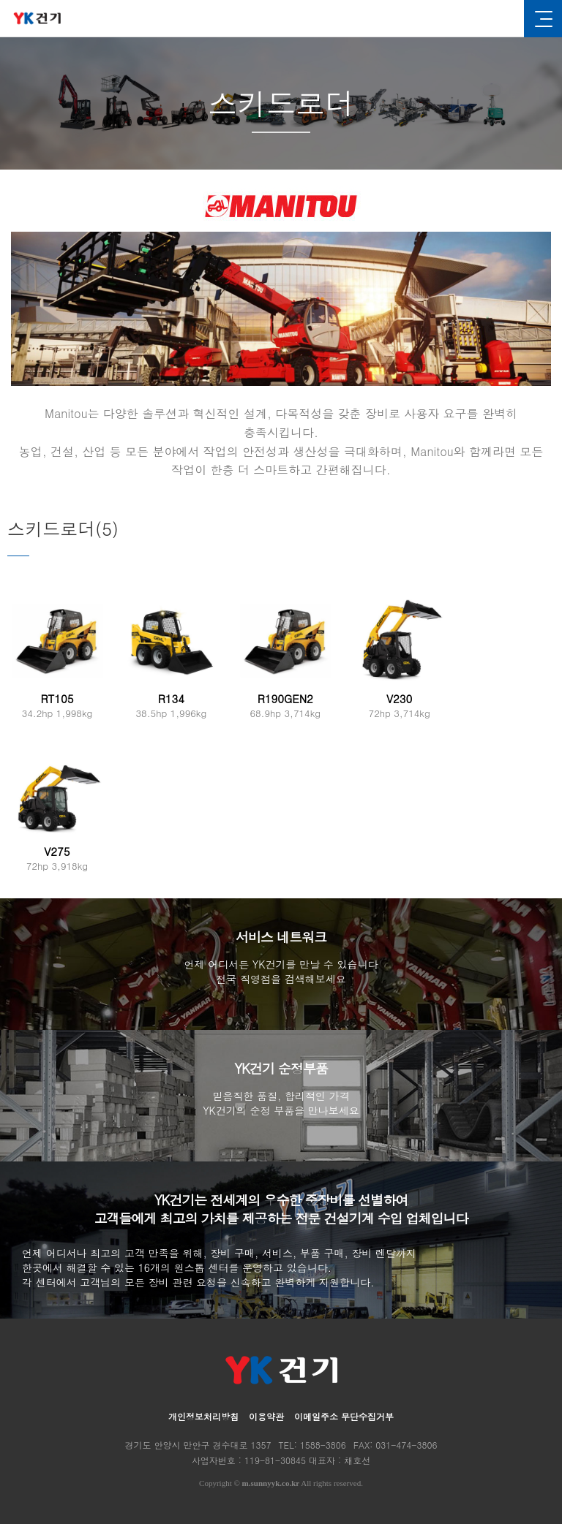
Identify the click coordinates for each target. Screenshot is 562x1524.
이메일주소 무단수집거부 (344, 1416)
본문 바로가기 (0, 0)
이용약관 (266, 1416)
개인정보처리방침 (203, 1416)
